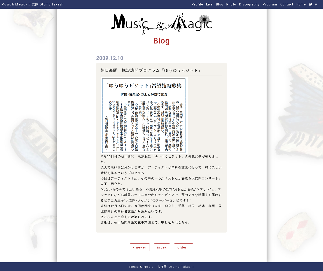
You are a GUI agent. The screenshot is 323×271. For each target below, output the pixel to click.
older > (183, 247)
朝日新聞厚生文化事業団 (132, 222)
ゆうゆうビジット (168, 156)
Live (209, 4)
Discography (249, 4)
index (162, 247)
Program (270, 4)
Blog (219, 4)
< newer (140, 247)
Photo (231, 4)
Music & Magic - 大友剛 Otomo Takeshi (33, 4)
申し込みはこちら (174, 222)
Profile (197, 4)
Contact (286, 4)
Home (301, 4)
